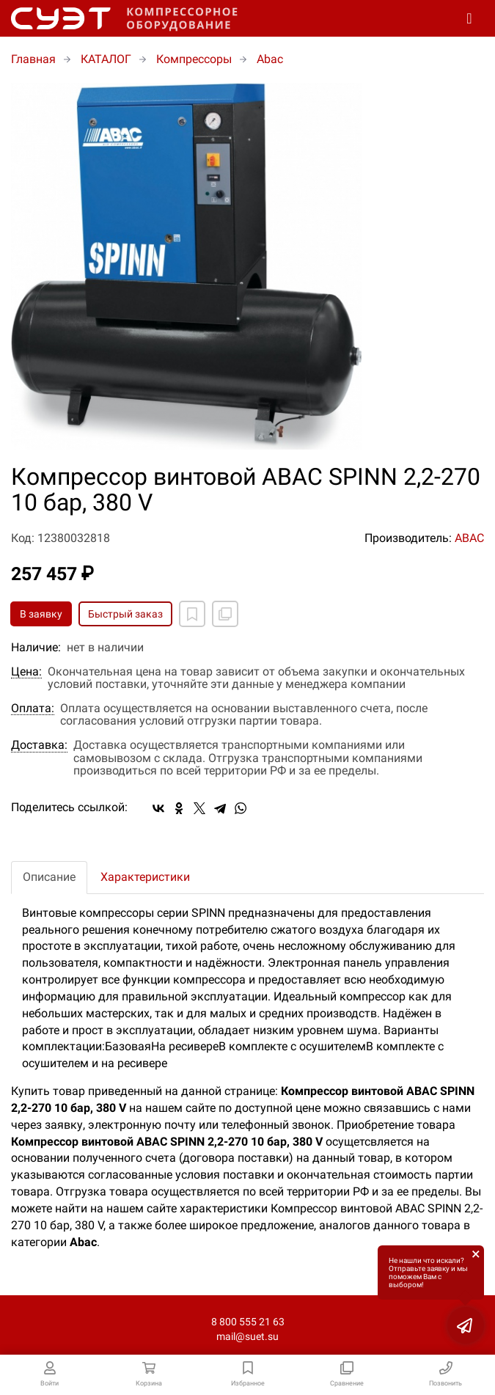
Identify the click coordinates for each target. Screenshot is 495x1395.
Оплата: (32, 708)
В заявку (41, 614)
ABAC (469, 538)
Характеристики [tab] (145, 877)
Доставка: (39, 745)
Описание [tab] (49, 877)
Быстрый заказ (125, 614)
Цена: (26, 671)
